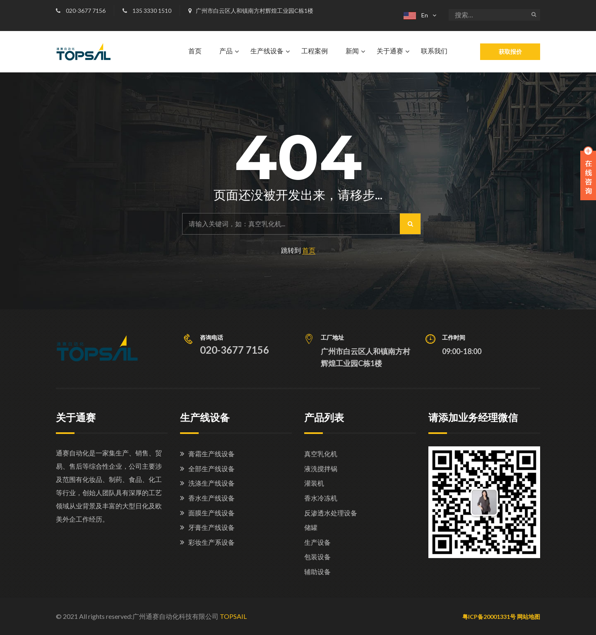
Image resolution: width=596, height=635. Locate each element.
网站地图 (528, 616)
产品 (226, 51)
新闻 (352, 51)
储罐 (310, 527)
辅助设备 (317, 571)
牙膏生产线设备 (211, 527)
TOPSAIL (233, 616)
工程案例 (314, 51)
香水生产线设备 (211, 498)
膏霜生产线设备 (211, 454)
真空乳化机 (320, 454)
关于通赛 (390, 51)
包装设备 (317, 557)
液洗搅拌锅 (320, 468)
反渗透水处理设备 (330, 513)
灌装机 (314, 483)
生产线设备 (267, 51)
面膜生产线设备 (211, 513)
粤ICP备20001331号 (489, 616)
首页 (195, 51)
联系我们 (434, 51)
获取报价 (510, 51)
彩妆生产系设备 (211, 542)
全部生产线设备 (211, 468)
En (416, 15)
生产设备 (317, 542)
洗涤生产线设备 (211, 483)
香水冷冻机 (320, 498)
